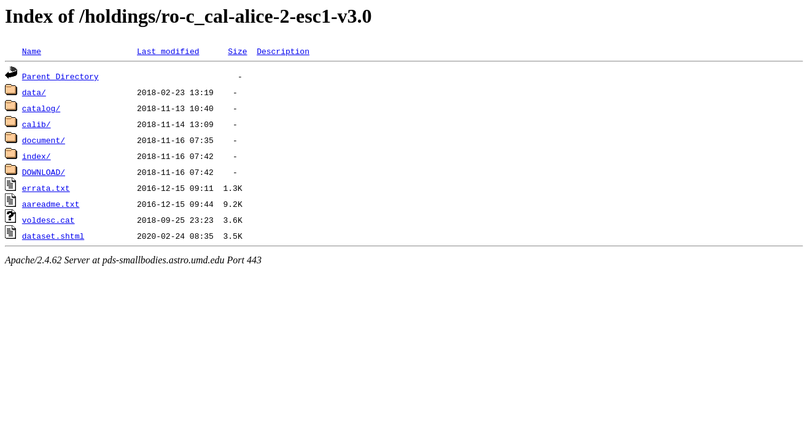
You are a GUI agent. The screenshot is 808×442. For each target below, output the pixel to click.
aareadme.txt (51, 203)
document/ (43, 139)
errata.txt (46, 187)
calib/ (36, 124)
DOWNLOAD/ (43, 171)
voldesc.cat (48, 219)
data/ (34, 92)
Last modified (168, 50)
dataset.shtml (53, 235)
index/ (36, 155)
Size (237, 50)
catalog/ (41, 108)
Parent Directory (60, 76)
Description (283, 50)
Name (31, 50)
